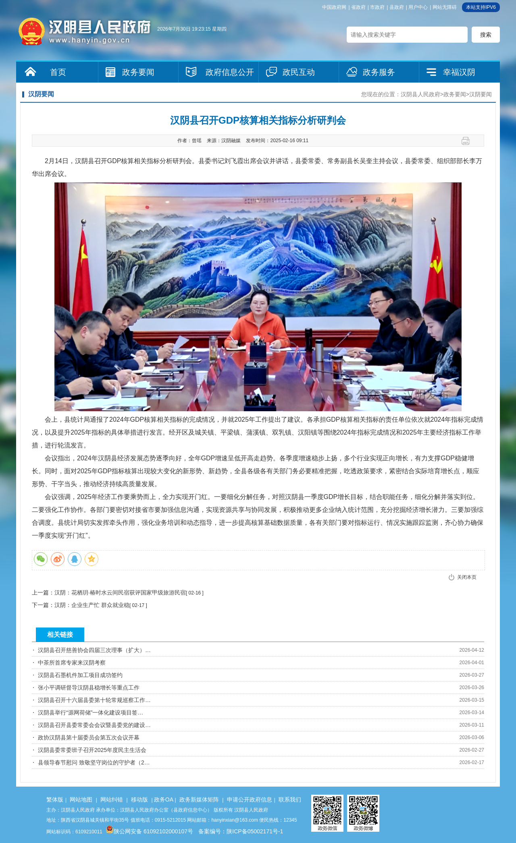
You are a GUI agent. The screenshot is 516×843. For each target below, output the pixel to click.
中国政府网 (334, 7)
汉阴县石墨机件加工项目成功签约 (80, 675)
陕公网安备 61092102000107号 (149, 831)
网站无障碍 (445, 7)
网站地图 (81, 799)
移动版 (139, 799)
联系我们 (290, 799)
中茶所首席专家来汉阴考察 (72, 662)
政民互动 (299, 72)
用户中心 (418, 7)
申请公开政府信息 (249, 799)
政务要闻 (138, 72)
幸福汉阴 (459, 72)
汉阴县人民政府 (420, 94)
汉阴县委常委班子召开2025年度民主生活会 (92, 750)
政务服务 (379, 72)
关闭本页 (466, 577)
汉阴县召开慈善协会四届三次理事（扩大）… (94, 650)
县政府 (396, 7)
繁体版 (54, 799)
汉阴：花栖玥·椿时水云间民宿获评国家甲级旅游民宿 (120, 592)
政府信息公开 (230, 72)
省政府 (358, 7)
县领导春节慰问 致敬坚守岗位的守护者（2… (94, 762)
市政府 (377, 7)
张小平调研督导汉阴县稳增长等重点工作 (88, 687)
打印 (469, 141)
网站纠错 (111, 799)
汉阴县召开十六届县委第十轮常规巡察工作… (94, 700)
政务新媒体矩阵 (199, 799)
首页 (58, 72)
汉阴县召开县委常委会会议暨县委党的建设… (94, 725)
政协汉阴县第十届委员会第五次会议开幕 (88, 737)
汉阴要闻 (480, 94)
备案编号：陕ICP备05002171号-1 (240, 831)
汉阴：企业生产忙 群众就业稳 (91, 605)
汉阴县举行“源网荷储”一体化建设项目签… (90, 712)
